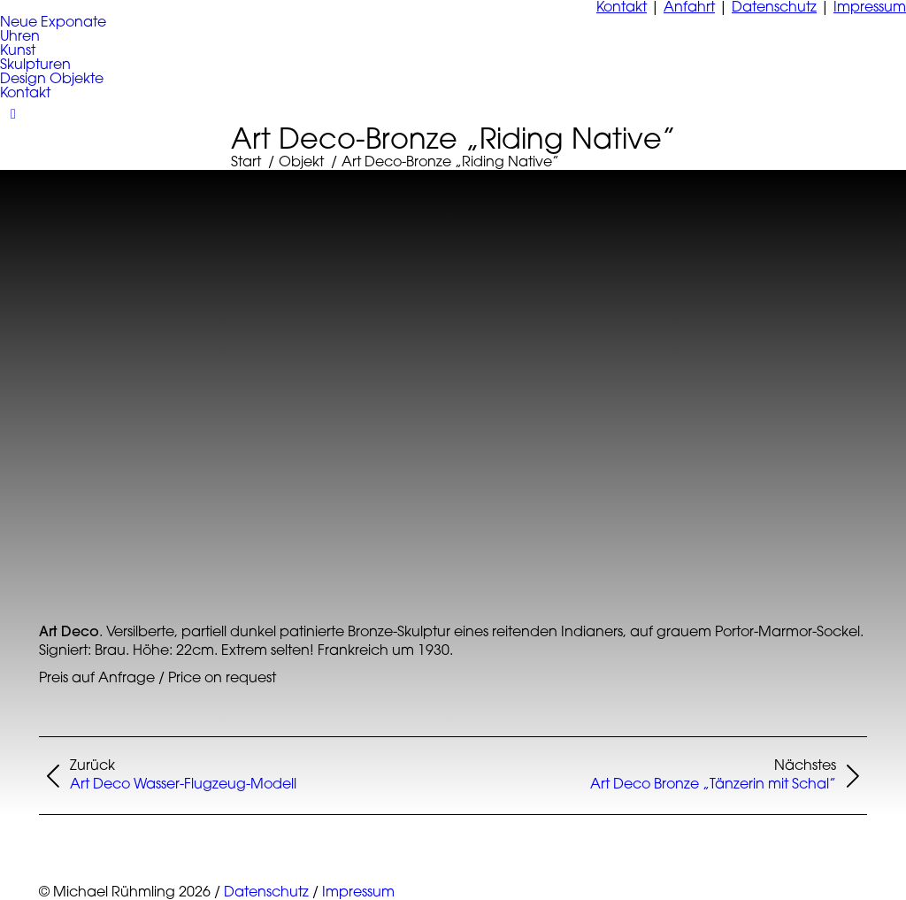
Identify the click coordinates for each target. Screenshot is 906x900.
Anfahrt (689, 8)
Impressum (869, 8)
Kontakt (621, 8)
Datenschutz (774, 8)
